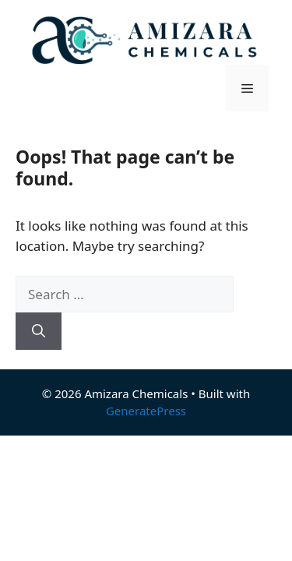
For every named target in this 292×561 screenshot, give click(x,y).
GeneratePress (146, 410)
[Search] (39, 331)
